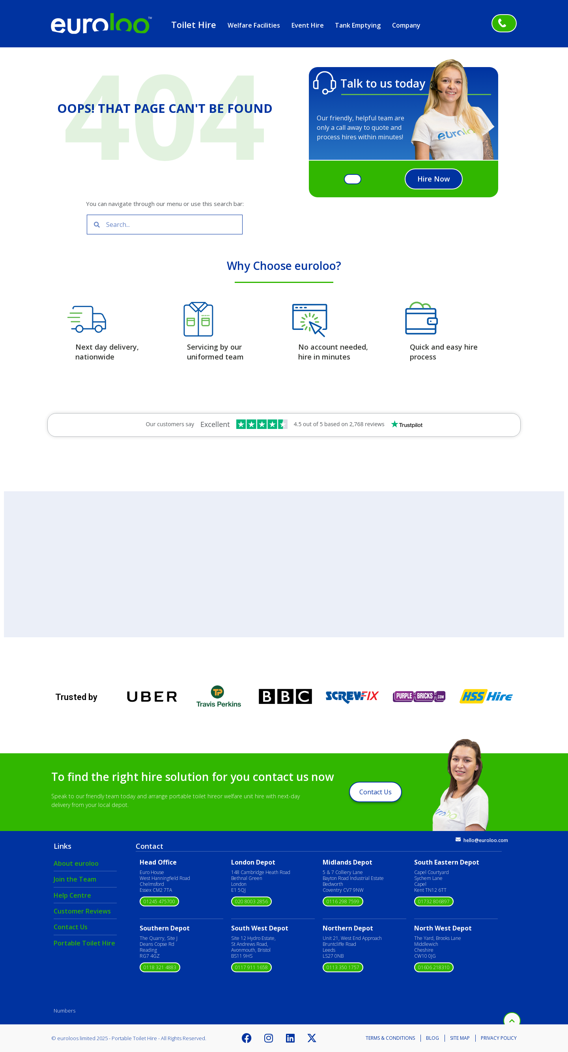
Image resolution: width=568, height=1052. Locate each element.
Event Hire (307, 25)
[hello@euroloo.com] (458, 839)
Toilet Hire (193, 24)
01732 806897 (434, 901)
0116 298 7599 (343, 901)
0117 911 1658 (251, 967)
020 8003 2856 (251, 901)
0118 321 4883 (160, 967)
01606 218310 (434, 967)
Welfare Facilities (254, 25)
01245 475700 (159, 901)
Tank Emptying (358, 25)
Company (406, 25)
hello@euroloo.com (485, 840)
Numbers (64, 1010)
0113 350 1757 (343, 967)
